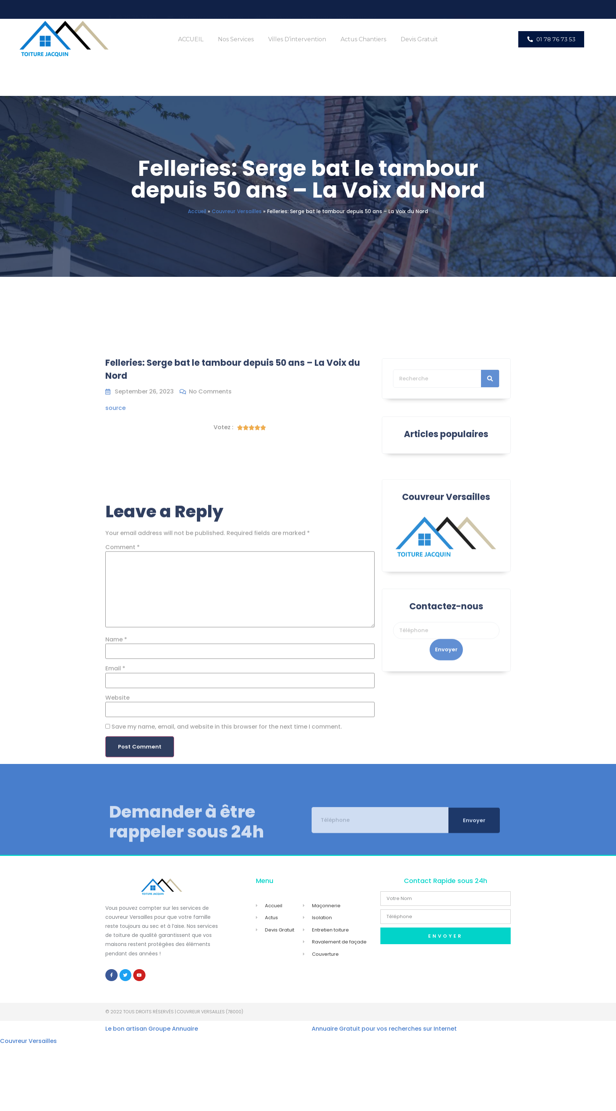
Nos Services (236, 39)
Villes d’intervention (297, 39)
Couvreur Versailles (237, 211)
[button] (551, 39)
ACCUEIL (190, 39)
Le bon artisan (126, 1032)
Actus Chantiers (363, 39)
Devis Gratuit (419, 39)
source (115, 419)
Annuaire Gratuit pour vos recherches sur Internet (384, 1032)
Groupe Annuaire (173, 1032)
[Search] (490, 410)
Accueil (197, 211)
